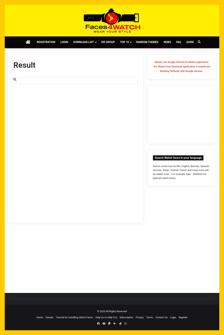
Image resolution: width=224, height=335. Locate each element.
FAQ (178, 42)
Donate (49, 317)
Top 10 (124, 42)
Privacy (140, 317)
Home (39, 317)
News (167, 42)
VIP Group (108, 42)
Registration (46, 42)
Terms (149, 317)
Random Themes (147, 42)
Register (183, 317)
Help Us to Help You (106, 317)
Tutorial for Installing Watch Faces (74, 317)
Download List (83, 42)
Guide (190, 42)
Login (64, 42)
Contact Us (162, 317)
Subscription (126, 317)
